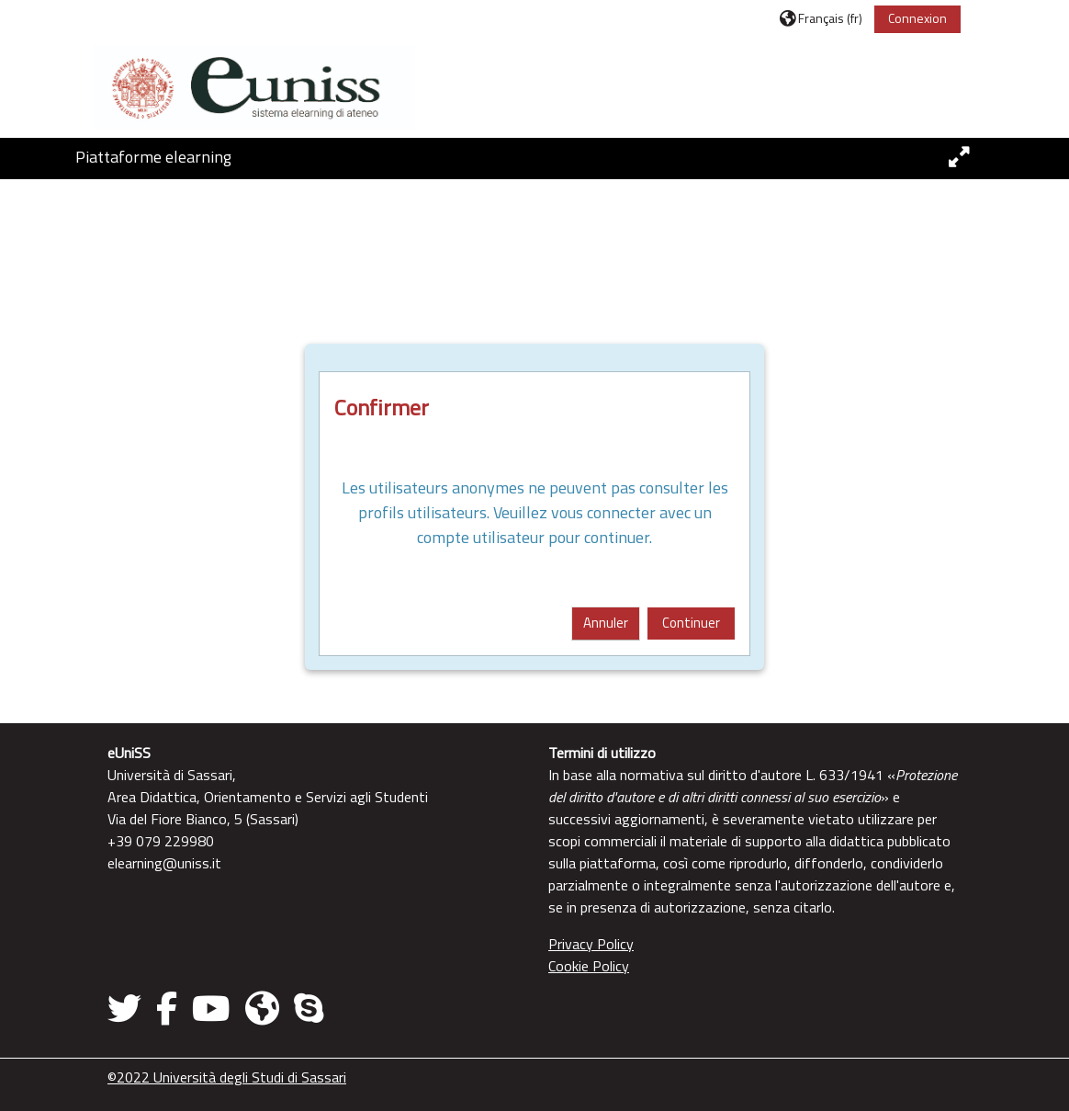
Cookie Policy (588, 966)
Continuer (691, 622)
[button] (821, 18)
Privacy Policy (591, 944)
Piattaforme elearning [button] (153, 156)
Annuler (605, 622)
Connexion (917, 18)
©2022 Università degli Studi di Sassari (226, 1077)
